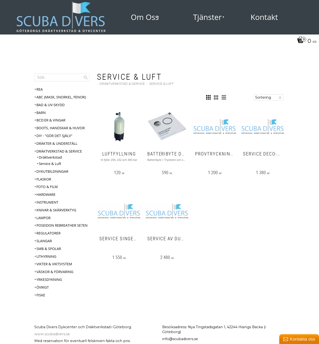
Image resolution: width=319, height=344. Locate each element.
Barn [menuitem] (41, 112)
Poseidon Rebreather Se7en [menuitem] (61, 225)
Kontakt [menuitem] (264, 17)
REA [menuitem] (39, 89)
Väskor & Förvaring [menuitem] (54, 271)
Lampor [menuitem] (43, 217)
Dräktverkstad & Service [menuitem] (59, 151)
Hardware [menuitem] (45, 194)
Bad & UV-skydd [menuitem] (50, 105)
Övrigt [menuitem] (42, 287)
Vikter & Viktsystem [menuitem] (54, 264)
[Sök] (85, 77)
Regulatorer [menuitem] (48, 233)
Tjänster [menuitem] (207, 17)
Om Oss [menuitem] (145, 17)
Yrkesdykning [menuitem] (49, 279)
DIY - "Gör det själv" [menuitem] (54, 135)
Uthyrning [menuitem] (46, 256)
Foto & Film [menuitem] (47, 186)
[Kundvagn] (305, 41)
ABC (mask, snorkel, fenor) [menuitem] (61, 97)
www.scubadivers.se (52, 334)
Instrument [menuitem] (47, 202)
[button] (208, 97)
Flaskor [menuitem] (43, 179)
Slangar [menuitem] (44, 241)
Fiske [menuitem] (40, 295)
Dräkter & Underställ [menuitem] (56, 143)
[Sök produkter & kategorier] (61, 77)
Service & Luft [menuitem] (50, 163)
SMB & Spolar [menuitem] (48, 248)
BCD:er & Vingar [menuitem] (50, 120)
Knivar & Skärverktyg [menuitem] (56, 210)
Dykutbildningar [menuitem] (52, 171)
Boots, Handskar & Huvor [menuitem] (60, 128)
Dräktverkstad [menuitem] (50, 157)
